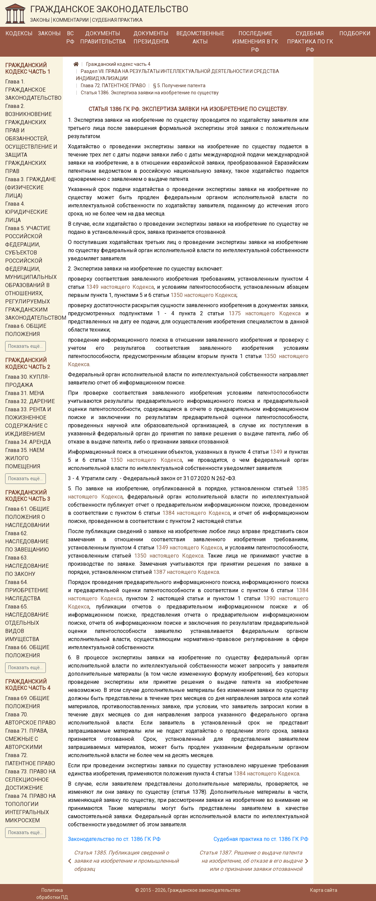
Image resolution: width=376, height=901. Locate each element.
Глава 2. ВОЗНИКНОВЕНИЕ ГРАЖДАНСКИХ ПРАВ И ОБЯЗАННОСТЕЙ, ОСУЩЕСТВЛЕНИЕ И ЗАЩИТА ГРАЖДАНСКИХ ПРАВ (31, 138)
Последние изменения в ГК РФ (255, 41)
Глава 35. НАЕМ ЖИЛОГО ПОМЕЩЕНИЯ (24, 458)
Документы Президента (151, 37)
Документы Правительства (103, 37)
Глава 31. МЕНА (24, 393)
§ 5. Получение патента (179, 85)
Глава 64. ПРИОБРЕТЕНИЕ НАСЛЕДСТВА (26, 590)
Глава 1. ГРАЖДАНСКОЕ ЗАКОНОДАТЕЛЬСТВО (33, 89)
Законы (49, 33)
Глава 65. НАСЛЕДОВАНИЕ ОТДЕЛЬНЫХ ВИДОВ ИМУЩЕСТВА (27, 622)
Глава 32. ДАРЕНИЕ (30, 401)
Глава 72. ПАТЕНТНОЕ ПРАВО (113, 85)
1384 (168, 513)
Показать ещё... (25, 346)
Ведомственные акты (200, 37)
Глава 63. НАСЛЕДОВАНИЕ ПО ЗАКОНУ (27, 566)
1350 (177, 295)
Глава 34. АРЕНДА (28, 442)
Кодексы (19, 33)
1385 (302, 488)
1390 (269, 598)
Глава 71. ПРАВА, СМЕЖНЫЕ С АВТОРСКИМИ (26, 739)
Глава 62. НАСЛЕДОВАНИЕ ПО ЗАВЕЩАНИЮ (27, 541)
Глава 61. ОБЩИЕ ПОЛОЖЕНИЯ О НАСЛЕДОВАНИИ (27, 517)
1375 (235, 313)
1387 (159, 572)
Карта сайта (323, 890)
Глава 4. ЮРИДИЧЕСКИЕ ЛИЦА (26, 212)
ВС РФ (70, 37)
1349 (92, 287)
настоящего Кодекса (127, 287)
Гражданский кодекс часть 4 (118, 64)
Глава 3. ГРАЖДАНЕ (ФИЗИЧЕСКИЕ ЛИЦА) (30, 187)
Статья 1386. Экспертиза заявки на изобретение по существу (150, 92)
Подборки (355, 33)
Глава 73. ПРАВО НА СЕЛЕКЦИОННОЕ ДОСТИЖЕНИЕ (30, 779)
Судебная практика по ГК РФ (310, 41)
